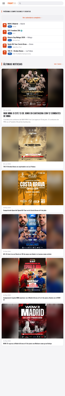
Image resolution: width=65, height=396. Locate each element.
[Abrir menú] (4, 3)
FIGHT (12, 3)
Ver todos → (58, 64)
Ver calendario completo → (32, 18)
